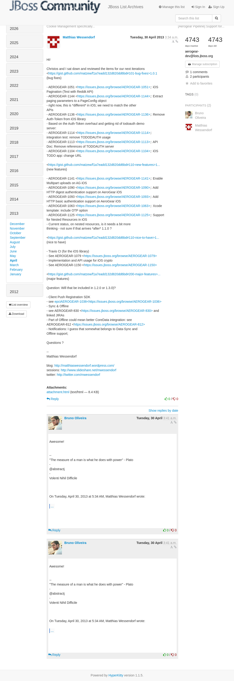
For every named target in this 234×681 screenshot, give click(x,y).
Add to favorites (198, 83)
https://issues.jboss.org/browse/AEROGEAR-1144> (113, 96)
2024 (14, 57)
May (13, 256)
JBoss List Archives (76, 7)
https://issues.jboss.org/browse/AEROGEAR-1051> (113, 87)
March (14, 265)
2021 (14, 100)
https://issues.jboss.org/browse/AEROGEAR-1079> (120, 256)
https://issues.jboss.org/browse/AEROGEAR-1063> (113, 206)
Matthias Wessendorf (79, 37)
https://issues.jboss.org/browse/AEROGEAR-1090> (113, 187)
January (15, 274)
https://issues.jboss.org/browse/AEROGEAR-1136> (113, 114)
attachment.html (58, 392)
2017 (14, 156)
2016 (14, 171)
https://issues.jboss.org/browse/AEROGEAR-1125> (113, 215)
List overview (18, 304)
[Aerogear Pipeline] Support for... (201, 26)
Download (16, 313)
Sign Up (216, 7)
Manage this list (172, 7)
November (17, 228)
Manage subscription (202, 64)
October (15, 233)
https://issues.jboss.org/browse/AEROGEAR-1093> (113, 197)
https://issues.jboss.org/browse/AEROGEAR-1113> (113, 142)
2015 (14, 185)
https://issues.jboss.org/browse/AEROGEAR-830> (117, 311)
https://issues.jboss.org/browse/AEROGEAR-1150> (120, 265)
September (17, 237)
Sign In (198, 7)
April (13, 260)
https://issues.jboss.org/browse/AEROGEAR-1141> (113, 178)
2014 (14, 199)
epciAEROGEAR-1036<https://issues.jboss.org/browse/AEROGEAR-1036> (108, 301)
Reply (53, 399)
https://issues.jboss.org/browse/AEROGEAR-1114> (113, 133)
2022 (14, 85)
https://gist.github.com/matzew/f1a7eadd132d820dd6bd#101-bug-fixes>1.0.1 (102, 73)
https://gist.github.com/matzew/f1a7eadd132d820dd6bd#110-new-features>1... (104, 165)
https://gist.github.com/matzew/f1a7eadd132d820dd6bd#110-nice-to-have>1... (103, 237)
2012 (14, 292)
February (16, 269)
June (13, 251)
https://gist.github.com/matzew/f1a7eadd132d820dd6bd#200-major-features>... (104, 274)
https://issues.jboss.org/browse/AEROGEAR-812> (109, 324)
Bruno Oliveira (75, 418)
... (52, 506)
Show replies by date (163, 410)
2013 (14, 213)
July (13, 247)
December (17, 224)
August (15, 242)
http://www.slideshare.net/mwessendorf (88, 370)
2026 (14, 28)
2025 (14, 43)
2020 (14, 114)
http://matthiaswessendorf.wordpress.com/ (84, 365)
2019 (14, 128)
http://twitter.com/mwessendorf (78, 374)
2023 (14, 71)
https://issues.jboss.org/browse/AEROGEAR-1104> (113, 151)
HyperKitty (116, 675)
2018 (14, 142)
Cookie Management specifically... (71, 26)
